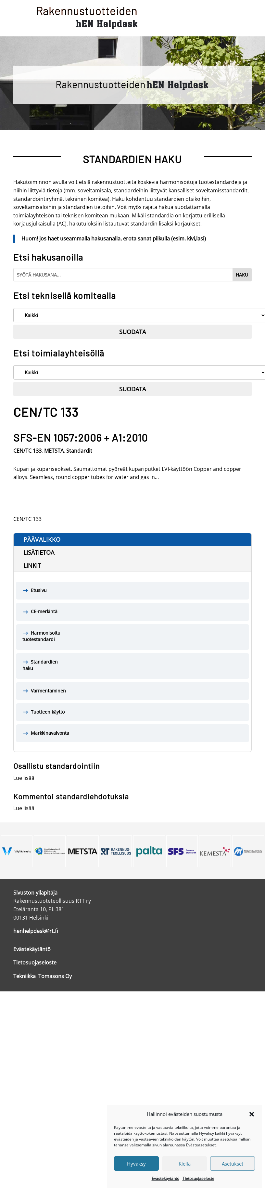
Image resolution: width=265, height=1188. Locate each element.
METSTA (54, 450)
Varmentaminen (48, 691)
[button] (251, 1120)
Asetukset (232, 1170)
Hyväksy (136, 1170)
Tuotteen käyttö (48, 712)
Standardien (132, 665)
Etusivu (39, 590)
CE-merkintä (44, 611)
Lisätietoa (38, 552)
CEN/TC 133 (27, 450)
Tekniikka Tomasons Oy (42, 976)
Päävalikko (42, 539)
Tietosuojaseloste (198, 1184)
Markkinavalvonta (50, 733)
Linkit (32, 565)
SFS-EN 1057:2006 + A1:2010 (80, 437)
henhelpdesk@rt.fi (35, 931)
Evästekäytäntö (165, 1184)
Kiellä (185, 1170)
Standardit (79, 450)
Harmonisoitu (132, 636)
